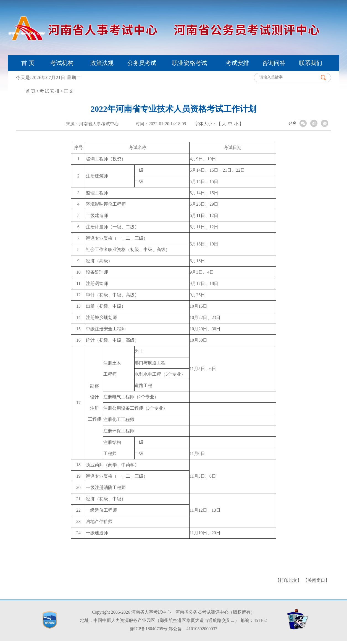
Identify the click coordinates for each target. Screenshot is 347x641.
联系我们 (310, 63)
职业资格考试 (189, 63)
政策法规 (102, 63)
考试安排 (237, 63)
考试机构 (61, 63)
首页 (31, 91)
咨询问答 (273, 63)
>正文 (67, 91)
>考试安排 (48, 91)
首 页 (27, 63)
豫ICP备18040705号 (149, 628)
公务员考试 (141, 63)
